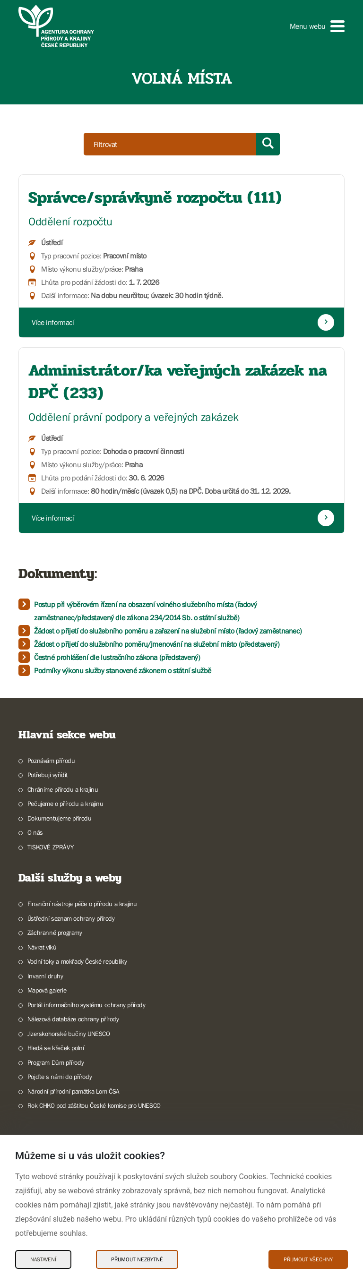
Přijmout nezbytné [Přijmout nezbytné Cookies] (137, 1259)
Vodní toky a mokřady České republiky (77, 961)
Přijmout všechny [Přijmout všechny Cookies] (308, 1259)
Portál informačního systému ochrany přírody (86, 1005)
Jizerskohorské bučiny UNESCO (68, 1033)
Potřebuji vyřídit (47, 775)
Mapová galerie (46, 990)
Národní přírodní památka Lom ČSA (73, 1091)
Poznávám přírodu (51, 760)
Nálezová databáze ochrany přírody (73, 1019)
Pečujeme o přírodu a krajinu (65, 803)
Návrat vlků (42, 947)
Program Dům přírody (55, 1062)
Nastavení (43, 1259)
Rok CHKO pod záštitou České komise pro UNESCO (94, 1105)
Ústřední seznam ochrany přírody (71, 918)
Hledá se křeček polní (55, 1048)
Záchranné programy (54, 932)
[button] (317, 26)
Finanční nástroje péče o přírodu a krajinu (82, 903)
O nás (35, 832)
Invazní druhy (45, 976)
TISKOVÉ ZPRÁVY (50, 847)
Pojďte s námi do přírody (59, 1076)
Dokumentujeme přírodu (59, 818)
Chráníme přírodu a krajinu (62, 789)
